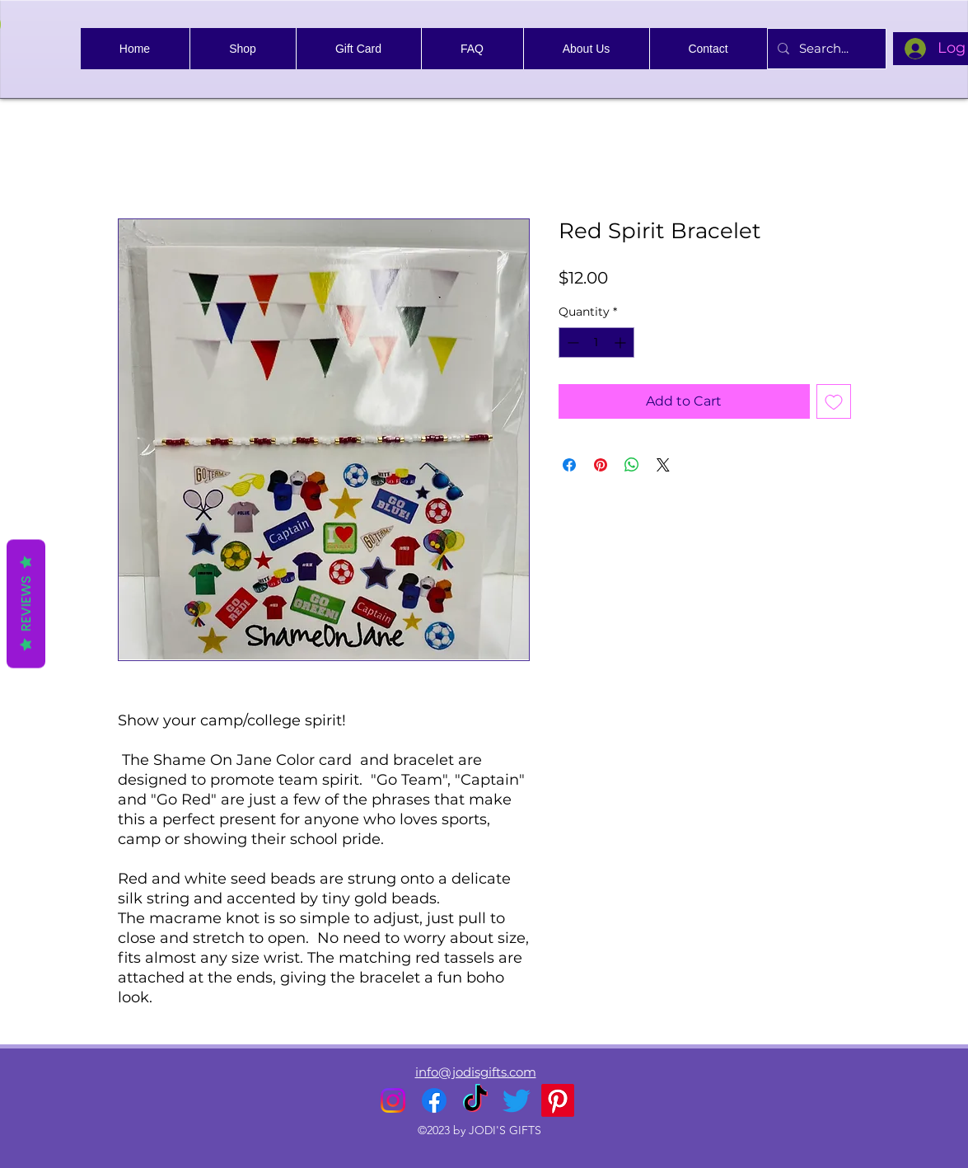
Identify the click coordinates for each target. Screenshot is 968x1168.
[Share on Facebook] (569, 465)
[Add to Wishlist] (833, 401)
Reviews (25, 603)
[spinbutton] (596, 342)
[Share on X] (663, 465)
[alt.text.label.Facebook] (434, 1100)
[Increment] (621, 342)
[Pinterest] (557, 1100)
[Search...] (825, 48)
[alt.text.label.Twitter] (516, 1100)
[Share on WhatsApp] (632, 465)
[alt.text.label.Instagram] (392, 1100)
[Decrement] (571, 342)
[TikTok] (475, 1100)
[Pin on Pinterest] (600, 465)
